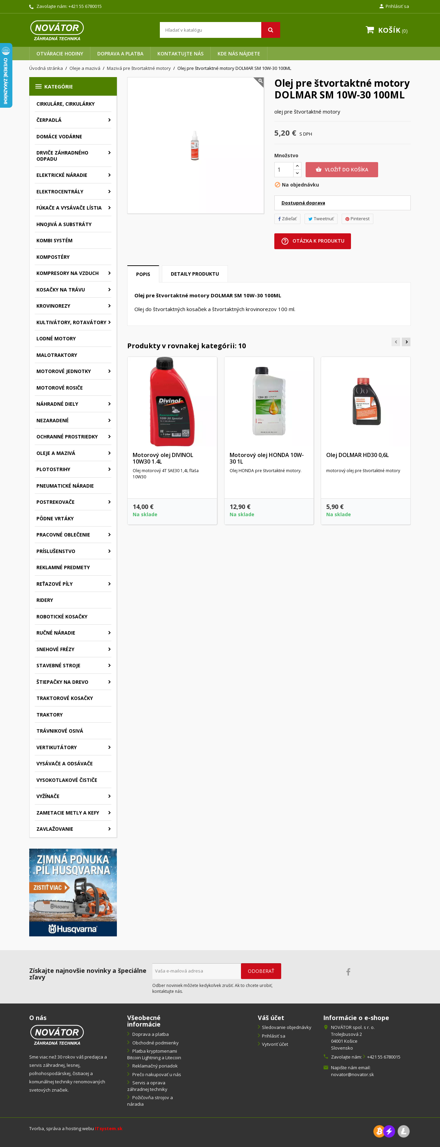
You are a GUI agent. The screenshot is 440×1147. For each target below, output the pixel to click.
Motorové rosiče (59, 387)
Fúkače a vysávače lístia (69, 207)
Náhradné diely (57, 404)
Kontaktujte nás (180, 53)
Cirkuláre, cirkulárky (65, 103)
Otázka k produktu (312, 241)
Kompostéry (52, 257)
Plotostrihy (53, 469)
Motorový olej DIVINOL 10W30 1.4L (163, 458)
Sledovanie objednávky (286, 1027)
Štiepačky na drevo (62, 682)
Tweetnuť (321, 218)
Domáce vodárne (59, 136)
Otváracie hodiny (59, 53)
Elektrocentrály (59, 191)
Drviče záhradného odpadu (62, 155)
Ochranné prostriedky (67, 436)
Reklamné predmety (63, 567)
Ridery (44, 600)
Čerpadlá (49, 120)
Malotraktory (56, 355)
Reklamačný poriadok (154, 1066)
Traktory (49, 714)
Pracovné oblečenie (63, 534)
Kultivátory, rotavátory (71, 322)
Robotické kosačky (61, 616)
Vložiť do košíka (342, 169)
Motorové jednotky (63, 371)
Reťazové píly (54, 584)
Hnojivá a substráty (63, 224)
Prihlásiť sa (273, 1036)
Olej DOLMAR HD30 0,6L (357, 455)
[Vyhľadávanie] (220, 30)
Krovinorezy (53, 305)
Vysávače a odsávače (64, 763)
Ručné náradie (55, 632)
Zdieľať (287, 218)
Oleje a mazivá (55, 453)
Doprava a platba (120, 53)
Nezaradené (52, 420)
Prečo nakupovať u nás (156, 1074)
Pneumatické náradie (65, 485)
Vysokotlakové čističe (66, 780)
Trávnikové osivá (59, 731)
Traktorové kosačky (64, 698)
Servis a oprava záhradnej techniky (147, 1086)
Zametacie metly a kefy (67, 812)
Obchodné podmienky (155, 1043)
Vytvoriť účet (275, 1044)
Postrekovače (55, 502)
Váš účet (271, 1017)
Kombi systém (54, 240)
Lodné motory (56, 338)
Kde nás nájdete (239, 53)
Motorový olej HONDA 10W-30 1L (267, 458)
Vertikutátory (56, 747)
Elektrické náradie (61, 175)
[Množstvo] (284, 169)
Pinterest (357, 218)
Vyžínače (47, 796)
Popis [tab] (143, 274)
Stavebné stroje (58, 665)
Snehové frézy (55, 649)
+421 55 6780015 (85, 6)
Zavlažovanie (54, 829)
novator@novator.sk (352, 1074)
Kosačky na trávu (60, 289)
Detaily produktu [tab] (195, 273)
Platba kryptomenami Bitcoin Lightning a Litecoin (154, 1054)
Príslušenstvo (55, 551)
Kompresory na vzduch (67, 273)
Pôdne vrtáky (55, 518)
